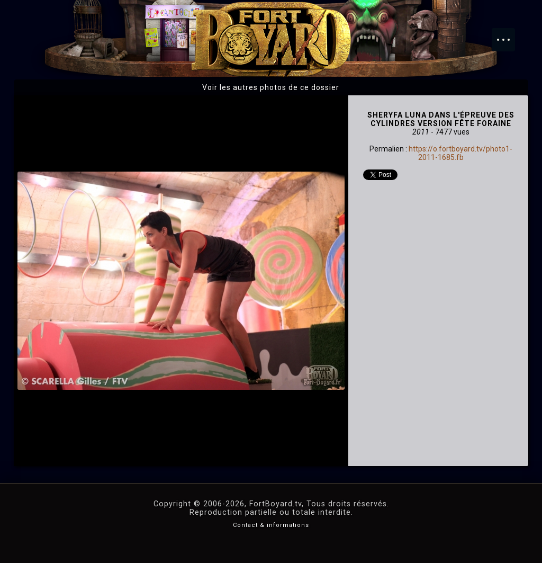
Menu (508, 34)
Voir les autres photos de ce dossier (270, 87)
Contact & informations (271, 525)
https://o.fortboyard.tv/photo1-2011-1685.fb (460, 153)
